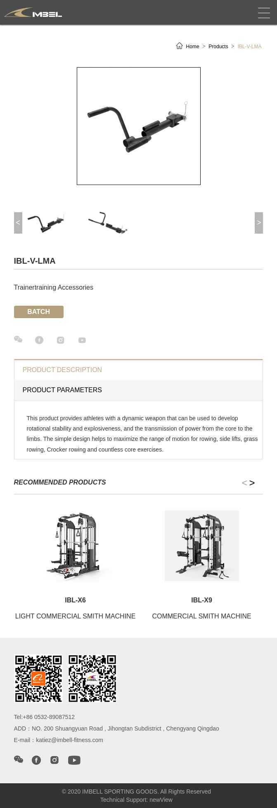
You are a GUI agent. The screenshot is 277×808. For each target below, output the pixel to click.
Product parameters (62, 389)
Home (193, 46)
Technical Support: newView (136, 799)
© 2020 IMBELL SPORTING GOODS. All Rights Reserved (136, 791)
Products (219, 46)
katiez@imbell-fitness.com (69, 740)
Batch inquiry (38, 313)
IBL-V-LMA (249, 46)
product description (62, 369)
